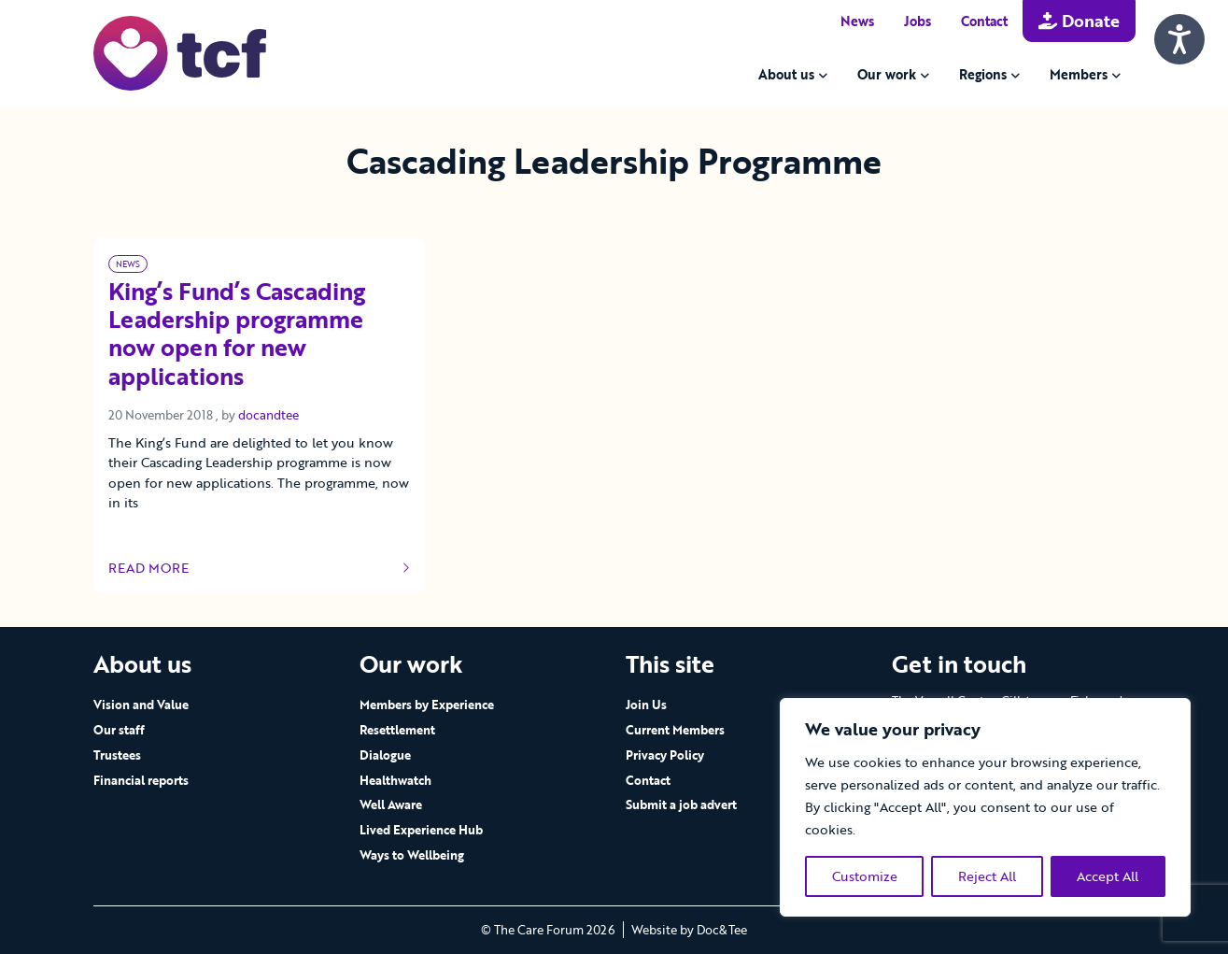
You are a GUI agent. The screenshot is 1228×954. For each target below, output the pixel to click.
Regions (983, 74)
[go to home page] (180, 52)
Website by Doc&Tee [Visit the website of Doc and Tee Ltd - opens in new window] (689, 929)
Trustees (117, 755)
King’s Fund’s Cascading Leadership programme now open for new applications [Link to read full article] (236, 335)
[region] (985, 807)
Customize (864, 876)
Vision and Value (141, 704)
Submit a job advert (681, 804)
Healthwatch (395, 780)
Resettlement (397, 729)
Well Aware (391, 804)
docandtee (268, 414)
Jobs (917, 21)
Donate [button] (1079, 20)
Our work (886, 74)
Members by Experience (427, 704)
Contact (984, 21)
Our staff (119, 729)
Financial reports (141, 780)
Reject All (987, 876)
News (857, 21)
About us (786, 74)
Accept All (1107, 876)
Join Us (646, 704)
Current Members (675, 729)
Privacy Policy (665, 755)
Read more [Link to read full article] (259, 568)
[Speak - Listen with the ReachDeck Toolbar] (1179, 39)
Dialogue (385, 755)
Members (1079, 74)
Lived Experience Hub (421, 829)
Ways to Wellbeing (412, 855)
